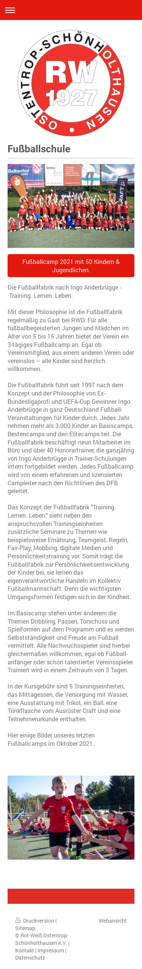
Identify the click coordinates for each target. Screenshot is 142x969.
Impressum (50, 950)
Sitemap (25, 928)
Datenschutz (30, 957)
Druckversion (35, 920)
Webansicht (113, 920)
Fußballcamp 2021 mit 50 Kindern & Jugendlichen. (71, 266)
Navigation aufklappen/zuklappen (71, 10)
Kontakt (24, 950)
